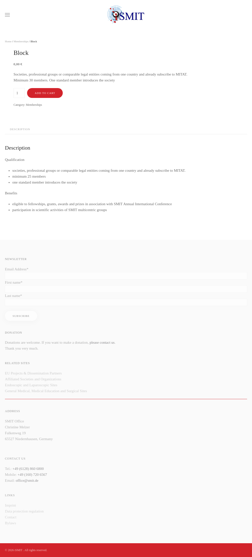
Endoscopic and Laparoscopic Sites (31, 385)
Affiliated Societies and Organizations (33, 379)
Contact (10, 517)
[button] (7, 15)
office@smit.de (27, 480)
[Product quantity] (19, 93)
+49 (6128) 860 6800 (28, 469)
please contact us (102, 342)
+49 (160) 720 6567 (32, 475)
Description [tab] (20, 129)
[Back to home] (126, 15)
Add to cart (45, 93)
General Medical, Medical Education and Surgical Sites (46, 391)
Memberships (21, 41)
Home (8, 41)
